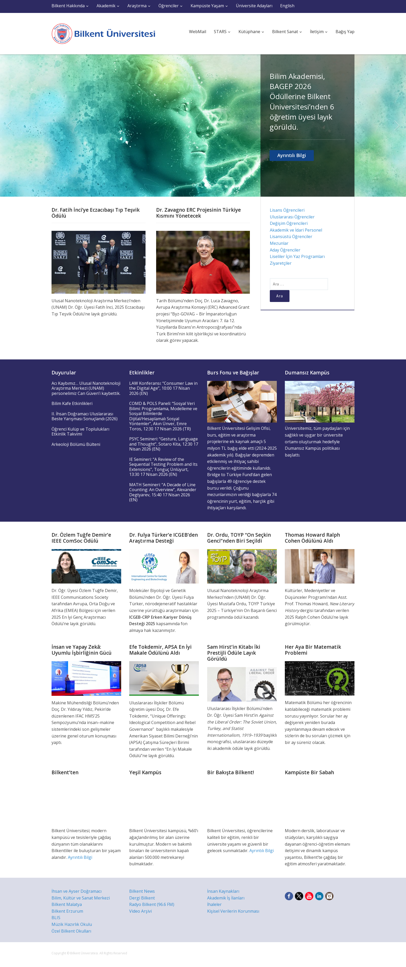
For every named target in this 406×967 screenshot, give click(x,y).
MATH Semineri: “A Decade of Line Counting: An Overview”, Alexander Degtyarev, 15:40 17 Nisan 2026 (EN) (162, 492)
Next (397, 125)
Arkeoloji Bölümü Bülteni (76, 444)
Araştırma (137, 6)
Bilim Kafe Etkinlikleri (72, 403)
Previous (9, 125)
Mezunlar (279, 243)
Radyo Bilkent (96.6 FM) (151, 904)
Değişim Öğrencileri (289, 223)
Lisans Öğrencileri (287, 210)
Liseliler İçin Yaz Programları (297, 256)
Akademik (106, 6)
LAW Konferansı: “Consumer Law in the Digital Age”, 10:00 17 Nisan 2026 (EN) (163, 388)
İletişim (317, 31)
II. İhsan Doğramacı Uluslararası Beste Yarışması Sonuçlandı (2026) (85, 416)
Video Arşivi (140, 911)
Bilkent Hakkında (68, 6)
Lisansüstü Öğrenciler (291, 236)
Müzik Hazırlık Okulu (72, 924)
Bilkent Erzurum (67, 911)
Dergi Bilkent (142, 898)
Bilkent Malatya (67, 904)
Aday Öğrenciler (285, 250)
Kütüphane (249, 31)
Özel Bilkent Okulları (71, 931)
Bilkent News (142, 891)
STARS (220, 31)
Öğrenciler (168, 6)
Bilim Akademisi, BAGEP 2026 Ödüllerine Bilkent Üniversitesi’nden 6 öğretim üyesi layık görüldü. (302, 101)
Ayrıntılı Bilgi (291, 155)
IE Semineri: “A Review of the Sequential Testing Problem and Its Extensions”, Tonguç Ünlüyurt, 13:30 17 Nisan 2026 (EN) (163, 466)
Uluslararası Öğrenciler (292, 217)
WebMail (197, 31)
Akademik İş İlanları (225, 898)
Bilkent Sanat (285, 31)
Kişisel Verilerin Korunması (233, 911)
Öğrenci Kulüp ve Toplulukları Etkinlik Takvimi (80, 431)
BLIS (56, 917)
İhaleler (214, 904)
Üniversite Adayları (254, 6)
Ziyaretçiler (281, 263)
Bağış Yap (345, 31)
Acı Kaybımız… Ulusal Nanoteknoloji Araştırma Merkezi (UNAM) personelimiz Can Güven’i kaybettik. (86, 388)
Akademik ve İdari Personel (296, 230)
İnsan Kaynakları (223, 891)
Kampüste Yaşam (207, 6)
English (287, 6)
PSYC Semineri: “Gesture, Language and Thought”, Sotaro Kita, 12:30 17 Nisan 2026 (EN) (163, 444)
